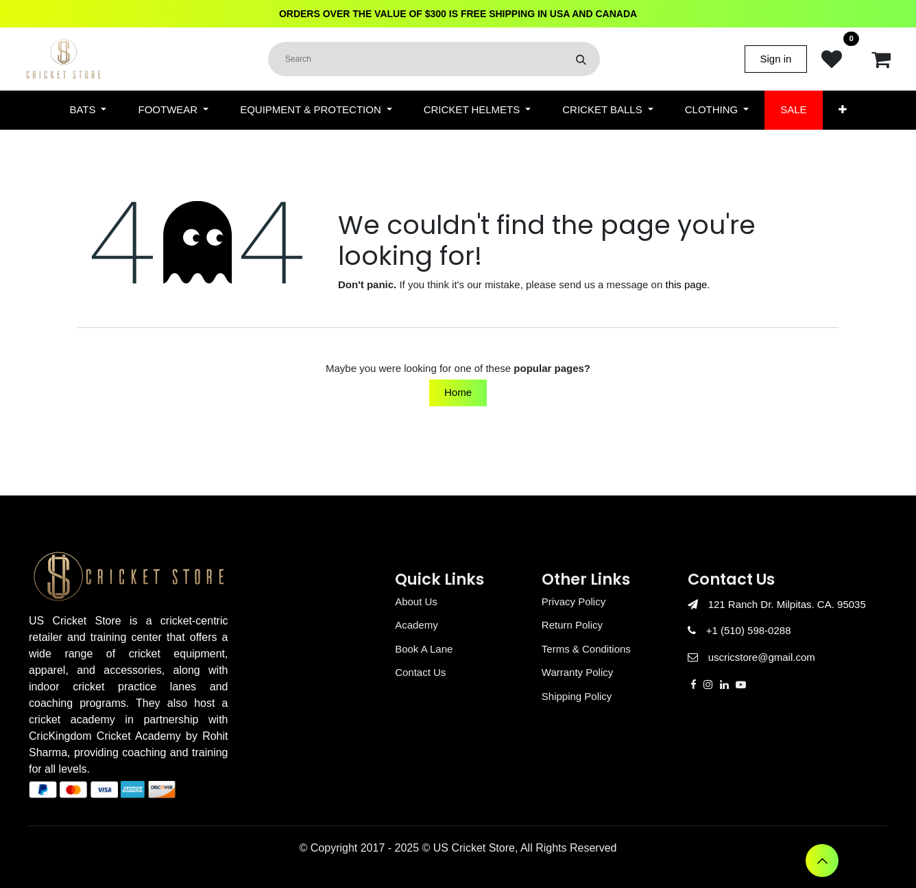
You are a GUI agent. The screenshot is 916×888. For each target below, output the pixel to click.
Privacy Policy (573, 601)
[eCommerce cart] (881, 59)
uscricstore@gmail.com (761, 657)
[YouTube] (741, 684)
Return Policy (572, 625)
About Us (416, 601)
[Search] (581, 59)
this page (686, 284)
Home (458, 392)
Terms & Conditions (586, 649)
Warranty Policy (577, 672)
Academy (416, 625)
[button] (822, 860)
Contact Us (420, 672)
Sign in (776, 59)
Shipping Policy (577, 696)
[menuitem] (87, 110)
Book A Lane (424, 649)
